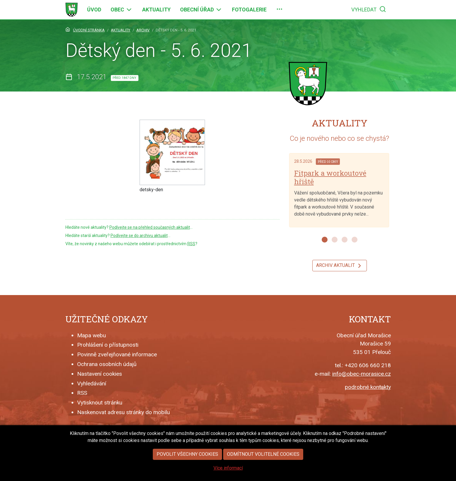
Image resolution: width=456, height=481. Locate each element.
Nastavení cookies (99, 373)
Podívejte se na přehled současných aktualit (149, 227)
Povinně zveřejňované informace (117, 354)
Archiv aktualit (339, 265)
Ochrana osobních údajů (107, 364)
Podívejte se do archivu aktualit (139, 235)
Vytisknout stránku (99, 402)
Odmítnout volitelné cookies (263, 456)
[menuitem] (94, 9)
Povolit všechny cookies (187, 456)
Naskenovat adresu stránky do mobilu (123, 412)
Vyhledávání (91, 383)
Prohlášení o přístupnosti (107, 344)
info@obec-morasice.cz (361, 373)
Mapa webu (91, 335)
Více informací (228, 470)
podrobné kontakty (368, 387)
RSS (191, 243)
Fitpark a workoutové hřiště (330, 177)
